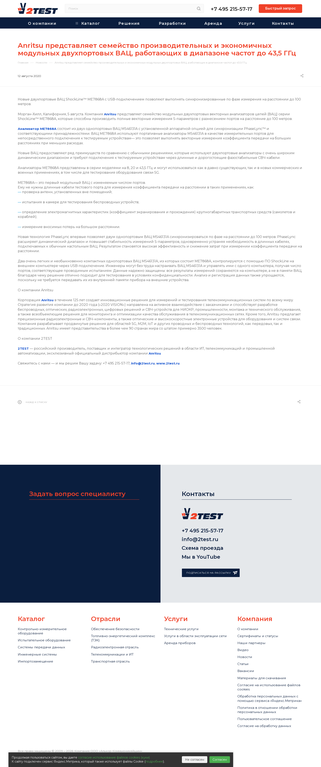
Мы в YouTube (201, 532)
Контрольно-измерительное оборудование (46, 607)
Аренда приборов (182, 627)
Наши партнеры (253, 622)
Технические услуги (184, 604)
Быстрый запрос (280, 8)
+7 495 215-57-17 (231, 9)
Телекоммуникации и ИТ (115, 636)
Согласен (220, 760)
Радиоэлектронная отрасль (118, 627)
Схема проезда (202, 520)
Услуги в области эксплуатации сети (195, 616)
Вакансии (247, 656)
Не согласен (194, 760)
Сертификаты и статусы (261, 613)
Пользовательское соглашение (268, 727)
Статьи (244, 648)
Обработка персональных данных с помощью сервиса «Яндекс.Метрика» (265, 693)
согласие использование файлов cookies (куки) (114, 757)
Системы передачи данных (45, 627)
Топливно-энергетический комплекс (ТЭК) (117, 616)
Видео (243, 630)
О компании (249, 604)
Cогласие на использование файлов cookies (265, 677)
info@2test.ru (143, 363)
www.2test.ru (169, 363)
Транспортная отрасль (113, 644)
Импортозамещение (38, 644)
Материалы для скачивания (265, 665)
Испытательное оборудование (48, 618)
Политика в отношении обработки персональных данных (262, 712)
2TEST (23, 348)
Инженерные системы (40, 636)
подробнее (154, 761)
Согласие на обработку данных (268, 735)
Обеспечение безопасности (118, 604)
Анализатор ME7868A (38, 129)
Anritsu (110, 114)
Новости (245, 639)
